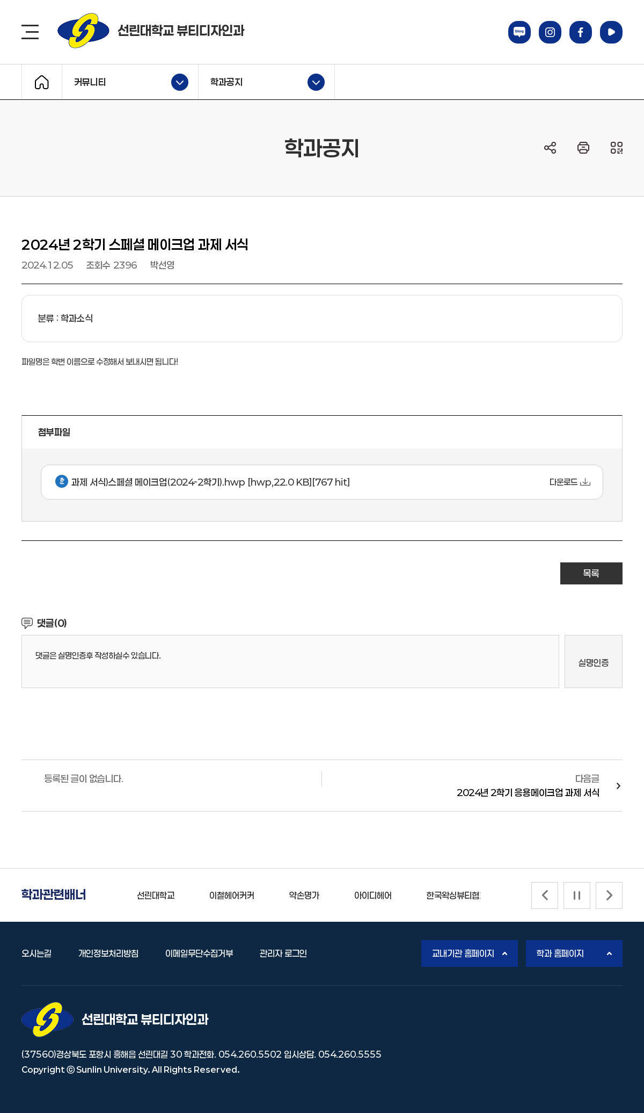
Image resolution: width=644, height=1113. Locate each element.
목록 (591, 573)
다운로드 (563, 482)
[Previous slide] (544, 895)
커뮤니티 (125, 82)
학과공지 (262, 82)
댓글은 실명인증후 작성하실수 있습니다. (98, 655)
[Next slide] (609, 895)
